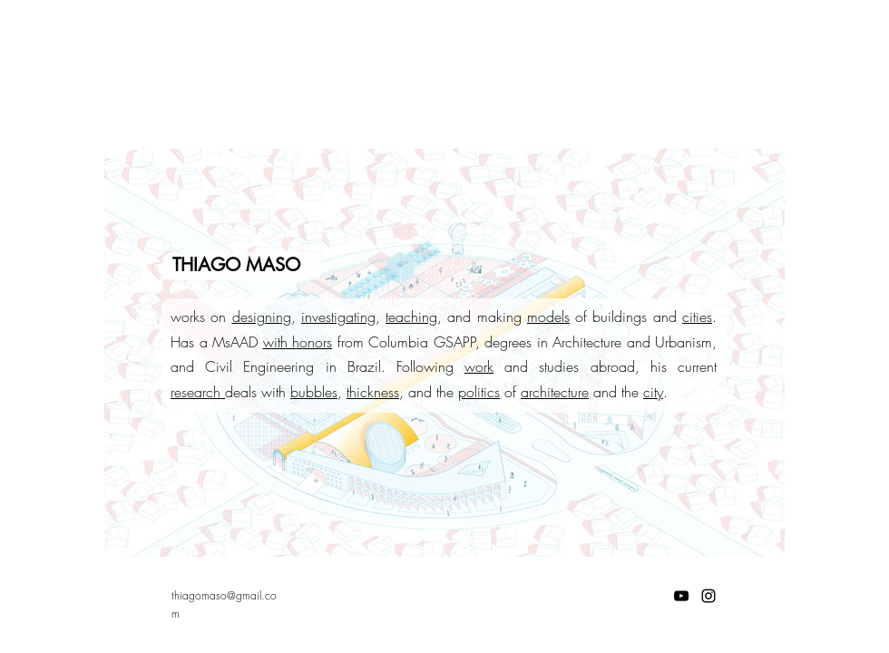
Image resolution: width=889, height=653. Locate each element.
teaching (411, 316)
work (478, 366)
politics (479, 392)
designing (261, 316)
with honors (298, 342)
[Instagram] (708, 596)
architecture (555, 392)
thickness (373, 392)
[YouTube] (681, 596)
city (653, 392)
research (198, 392)
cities (697, 316)
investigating (338, 316)
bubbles (313, 392)
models (548, 316)
